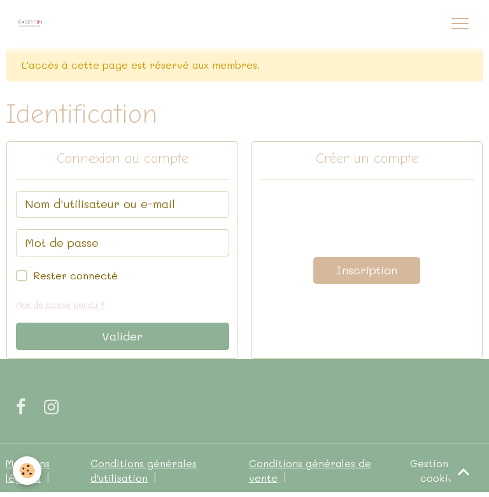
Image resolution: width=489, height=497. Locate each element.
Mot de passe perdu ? (60, 305)
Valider (122, 336)
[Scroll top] (463, 471)
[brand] (32, 23)
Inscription (366, 269)
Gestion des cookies (439, 470)
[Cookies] (27, 470)
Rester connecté (75, 275)
